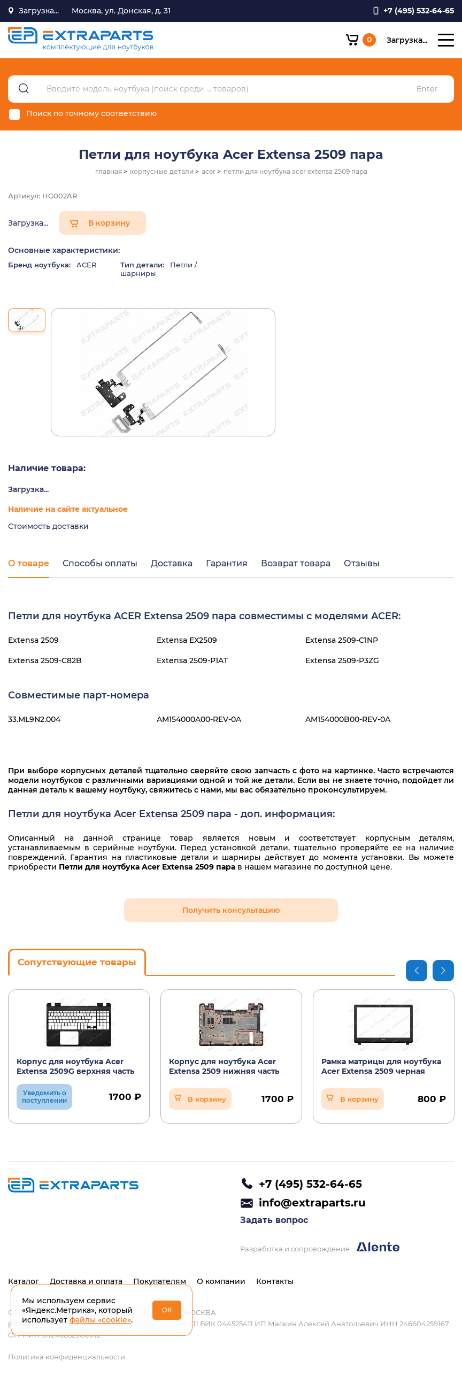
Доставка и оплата (86, 1281)
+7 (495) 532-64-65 (310, 1184)
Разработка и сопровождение (319, 1247)
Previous (416, 970)
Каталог (23, 1281)
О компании (221, 1281)
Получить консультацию (231, 910)
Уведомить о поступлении (44, 1096)
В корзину (109, 223)
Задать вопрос (274, 1220)
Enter (427, 89)
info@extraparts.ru (312, 1202)
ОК (167, 1310)
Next (443, 970)
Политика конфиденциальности (66, 1356)
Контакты (275, 1281)
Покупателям (159, 1281)
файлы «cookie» (100, 1320)
